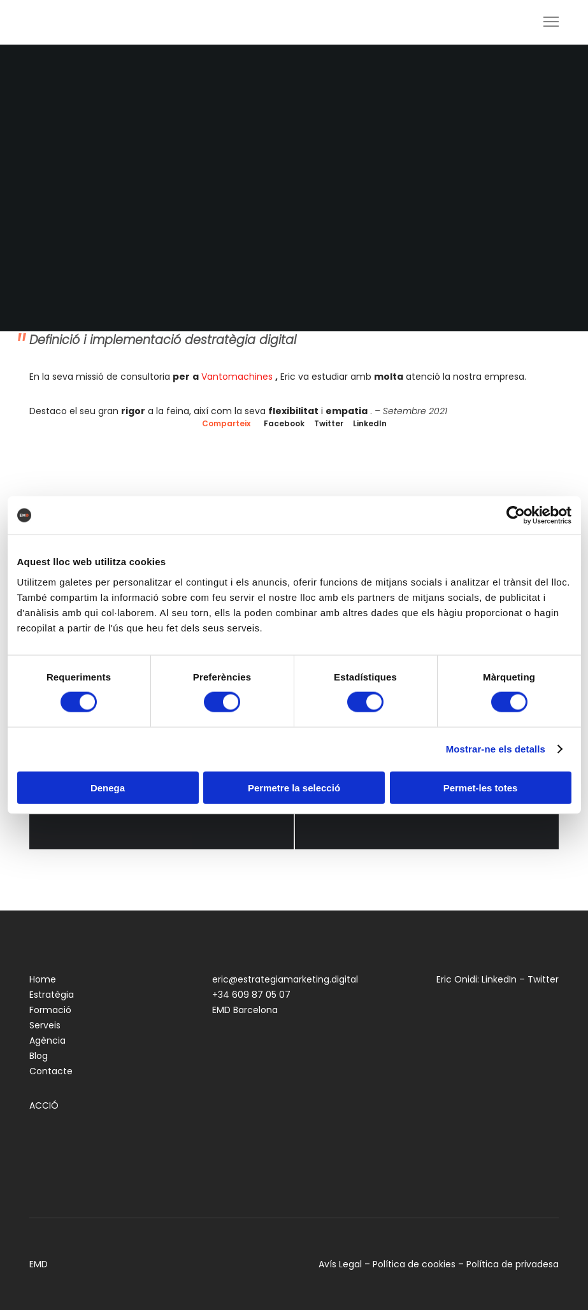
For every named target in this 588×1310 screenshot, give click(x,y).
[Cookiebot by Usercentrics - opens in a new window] (515, 515)
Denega (107, 787)
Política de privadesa (512, 1264)
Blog (38, 1055)
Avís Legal (340, 1264)
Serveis (45, 1025)
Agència (47, 1040)
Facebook (284, 423)
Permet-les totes (480, 787)
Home (42, 979)
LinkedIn (370, 423)
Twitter (328, 423)
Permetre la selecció (294, 787)
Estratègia (51, 994)
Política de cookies (414, 1264)
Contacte (51, 1071)
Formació (50, 1010)
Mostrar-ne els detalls (495, 749)
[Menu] (545, 22)
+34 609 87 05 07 (251, 994)
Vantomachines (237, 376)
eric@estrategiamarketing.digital (285, 979)
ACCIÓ (44, 1105)
